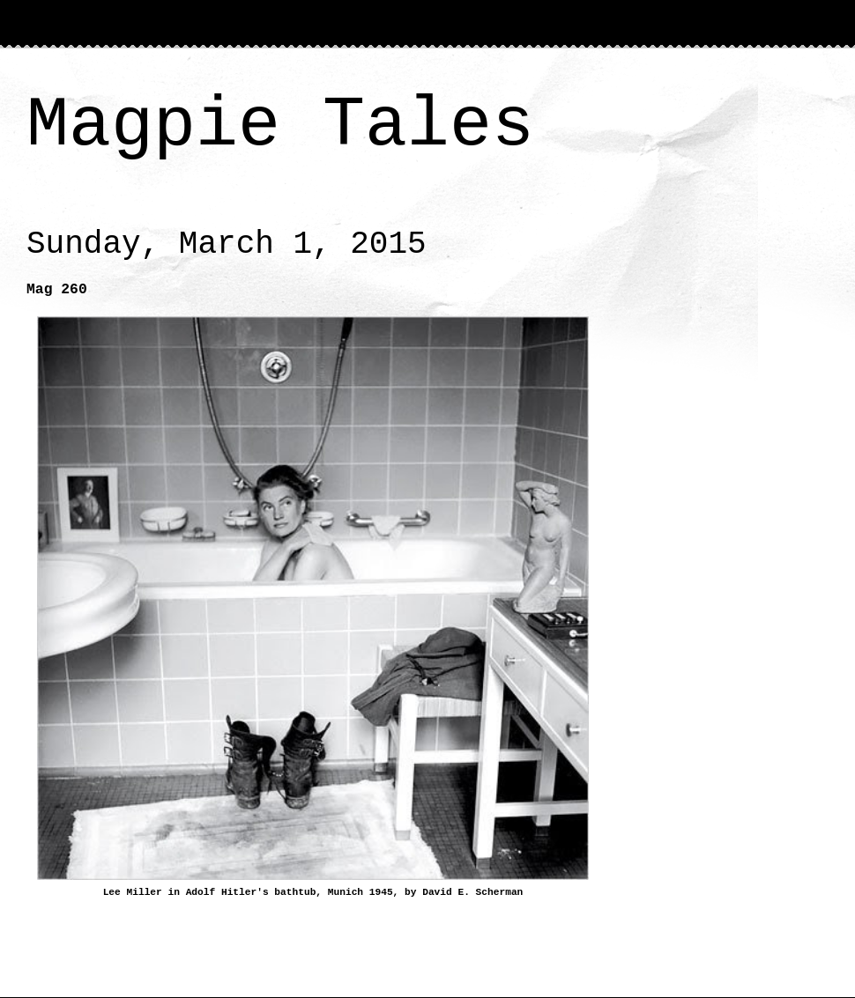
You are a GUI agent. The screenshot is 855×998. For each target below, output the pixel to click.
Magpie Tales (280, 125)
